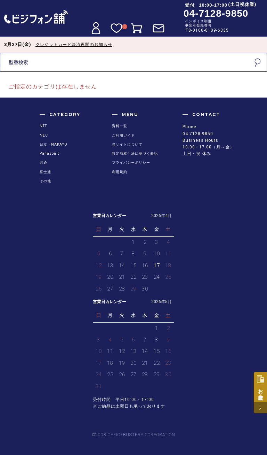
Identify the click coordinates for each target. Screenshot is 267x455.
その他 (45, 181)
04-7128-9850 (216, 13)
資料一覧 (119, 126)
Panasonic (50, 153)
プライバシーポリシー (131, 162)
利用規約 (119, 172)
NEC (44, 135)
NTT (43, 126)
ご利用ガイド (123, 135)
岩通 (43, 162)
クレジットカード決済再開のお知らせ (73, 44)
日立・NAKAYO (53, 144)
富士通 (45, 172)
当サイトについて (127, 144)
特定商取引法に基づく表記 (135, 153)
